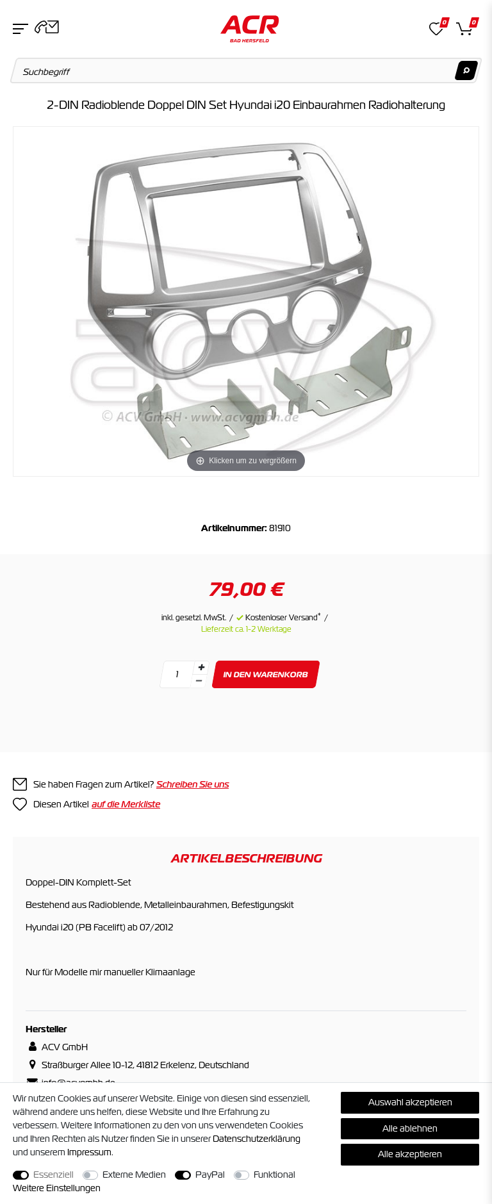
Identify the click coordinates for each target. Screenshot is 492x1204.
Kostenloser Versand (283, 618)
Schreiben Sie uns (192, 784)
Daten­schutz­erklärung (256, 1138)
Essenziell (53, 1174)
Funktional (274, 1174)
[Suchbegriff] (246, 70)
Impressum (89, 1152)
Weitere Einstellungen (57, 1188)
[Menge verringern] (199, 681)
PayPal (210, 1174)
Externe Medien (134, 1174)
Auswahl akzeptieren (410, 1102)
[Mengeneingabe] (177, 674)
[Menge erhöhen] (201, 668)
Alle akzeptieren (410, 1154)
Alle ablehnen (410, 1128)
